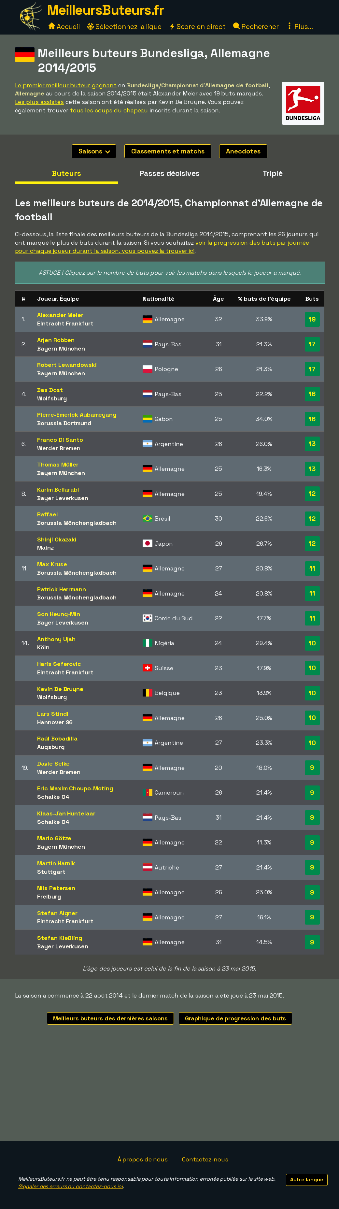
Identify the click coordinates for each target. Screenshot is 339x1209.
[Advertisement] (169, 1092)
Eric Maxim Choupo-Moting (75, 788)
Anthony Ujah (56, 639)
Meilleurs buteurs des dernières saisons (110, 1018)
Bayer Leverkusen (62, 498)
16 (312, 394)
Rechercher (256, 26)
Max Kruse (52, 564)
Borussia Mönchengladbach (77, 522)
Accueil (64, 26)
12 (312, 493)
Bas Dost (50, 390)
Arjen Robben (56, 340)
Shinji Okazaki (57, 539)
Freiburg (49, 896)
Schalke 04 (53, 796)
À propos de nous (143, 1159)
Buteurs (66, 173)
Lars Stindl (52, 713)
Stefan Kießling (59, 938)
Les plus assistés (39, 102)
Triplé (272, 173)
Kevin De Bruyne (60, 689)
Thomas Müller (57, 464)
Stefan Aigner (57, 913)
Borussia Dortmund (64, 423)
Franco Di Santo (60, 439)
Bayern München (61, 348)
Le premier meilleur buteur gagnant (66, 85)
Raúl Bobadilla (57, 738)
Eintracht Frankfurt (65, 323)
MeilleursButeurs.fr (105, 10)
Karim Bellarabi (58, 489)
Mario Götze (54, 838)
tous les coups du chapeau (109, 110)
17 (312, 344)
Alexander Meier (60, 315)
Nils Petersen (56, 888)
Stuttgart (51, 871)
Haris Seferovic (59, 664)
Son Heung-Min (58, 614)
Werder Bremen (58, 448)
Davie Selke (53, 763)
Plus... (299, 26)
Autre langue (306, 1179)
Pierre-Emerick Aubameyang (77, 414)
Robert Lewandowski (66, 364)
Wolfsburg (52, 398)
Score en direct (197, 26)
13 (312, 443)
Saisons (94, 151)
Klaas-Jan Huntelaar (66, 813)
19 (312, 319)
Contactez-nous (205, 1159)
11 (312, 568)
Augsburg (50, 747)
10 (312, 643)
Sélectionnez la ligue (124, 26)
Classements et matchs (168, 151)
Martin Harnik (56, 863)
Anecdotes (243, 151)
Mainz (45, 547)
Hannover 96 (55, 722)
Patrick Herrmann (61, 589)
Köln (43, 647)
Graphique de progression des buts (235, 1018)
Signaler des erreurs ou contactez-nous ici (70, 1186)
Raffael (47, 514)
